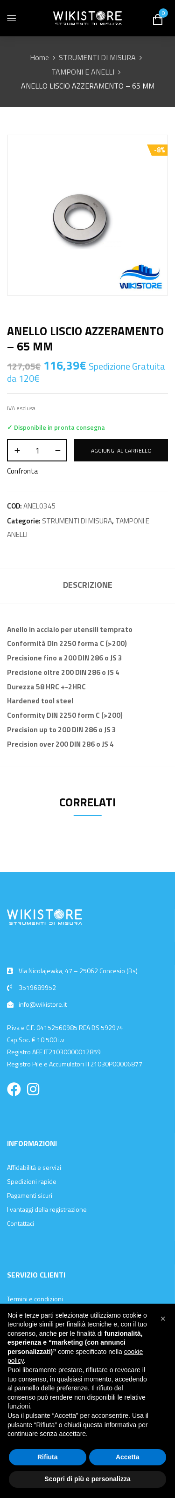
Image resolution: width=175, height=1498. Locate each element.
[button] (162, 1318)
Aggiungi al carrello (121, 450)
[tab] (87, 586)
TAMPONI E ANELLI (82, 71)
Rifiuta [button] (47, 1457)
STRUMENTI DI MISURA (97, 57)
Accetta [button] (128, 1457)
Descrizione (87, 584)
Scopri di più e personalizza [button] (87, 1479)
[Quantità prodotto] (37, 450)
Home (39, 57)
